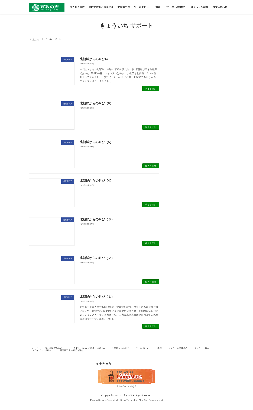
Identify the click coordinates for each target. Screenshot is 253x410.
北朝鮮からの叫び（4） (96, 180)
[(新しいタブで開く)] (126, 376)
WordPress (107, 400)
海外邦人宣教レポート (55, 348)
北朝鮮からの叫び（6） (96, 103)
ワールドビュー (143, 348)
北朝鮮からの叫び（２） (97, 258)
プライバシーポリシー (42, 350)
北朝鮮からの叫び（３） (97, 219)
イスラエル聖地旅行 (177, 348)
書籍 (159, 348)
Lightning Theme (125, 400)
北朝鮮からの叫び (120, 348)
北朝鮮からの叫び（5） (96, 142)
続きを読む (150, 88)
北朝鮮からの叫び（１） (97, 296)
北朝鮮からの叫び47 (94, 59)
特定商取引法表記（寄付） (72, 350)
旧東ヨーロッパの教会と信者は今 (89, 348)
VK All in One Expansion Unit (149, 400)
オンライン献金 (201, 348)
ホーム (35, 348)
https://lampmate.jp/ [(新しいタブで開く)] (126, 386)
